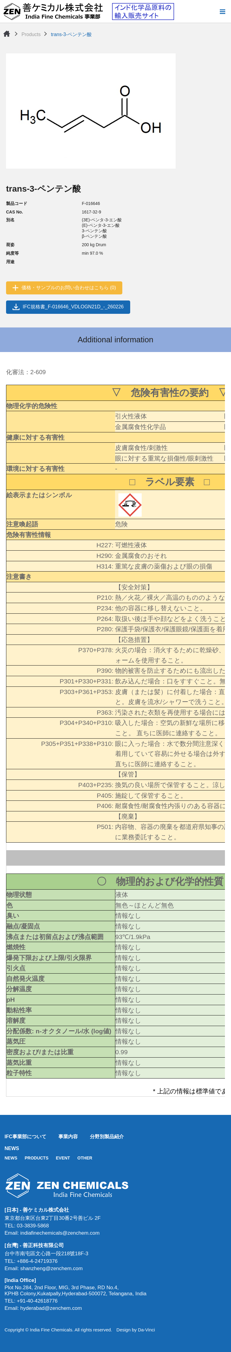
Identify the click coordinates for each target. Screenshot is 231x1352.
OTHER (85, 1158)
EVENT (63, 1158)
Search (212, 11)
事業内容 (68, 1136)
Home (6, 33)
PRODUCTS (36, 1158)
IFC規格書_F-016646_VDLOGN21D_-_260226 (73, 306)
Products (31, 34)
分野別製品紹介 (107, 1136)
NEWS (12, 1148)
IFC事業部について (25, 1136)
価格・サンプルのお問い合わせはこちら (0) (68, 287)
